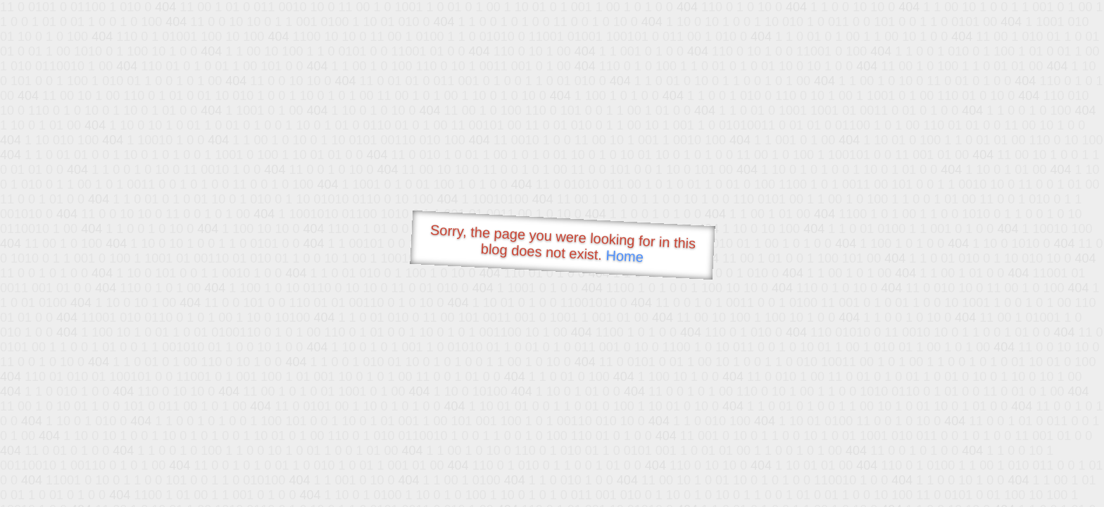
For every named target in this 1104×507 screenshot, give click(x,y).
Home (625, 256)
